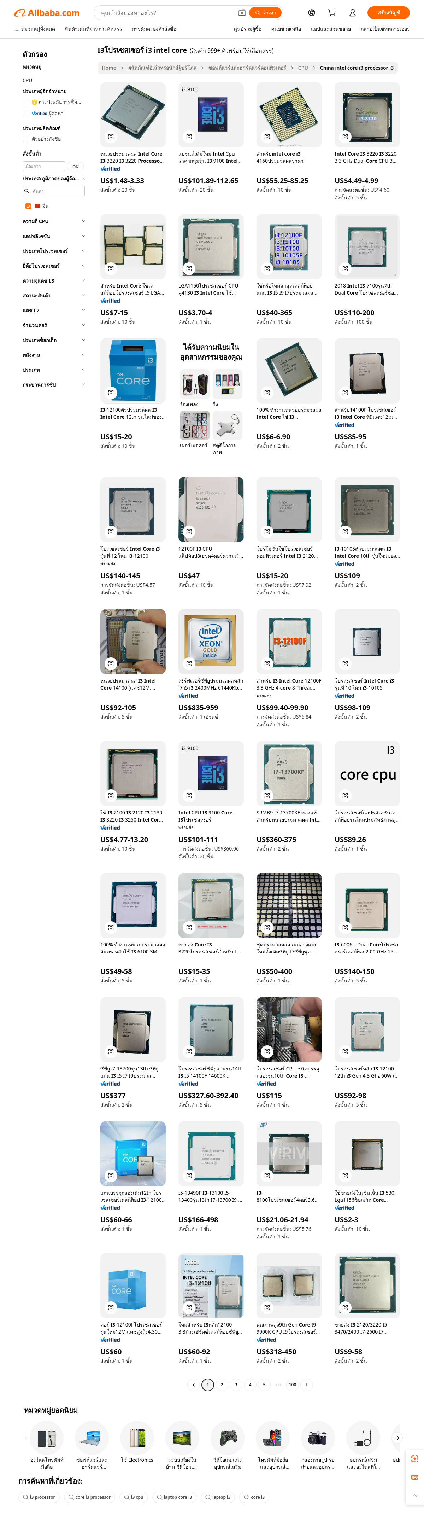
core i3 (254, 1497)
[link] (415, 1459)
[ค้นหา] (265, 12)
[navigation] (53, 718)
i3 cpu (133, 1497)
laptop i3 (217, 1497)
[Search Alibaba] (166, 13)
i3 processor (39, 1497)
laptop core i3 (174, 1497)
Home (109, 67)
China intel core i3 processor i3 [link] (357, 67)
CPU (303, 67)
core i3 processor (90, 1497)
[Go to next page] (306, 1385)
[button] (242, 12)
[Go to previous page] (193, 1385)
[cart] (333, 14)
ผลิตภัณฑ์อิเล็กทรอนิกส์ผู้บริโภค (162, 67)
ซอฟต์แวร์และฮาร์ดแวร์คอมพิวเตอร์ (247, 67)
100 (292, 1385)
